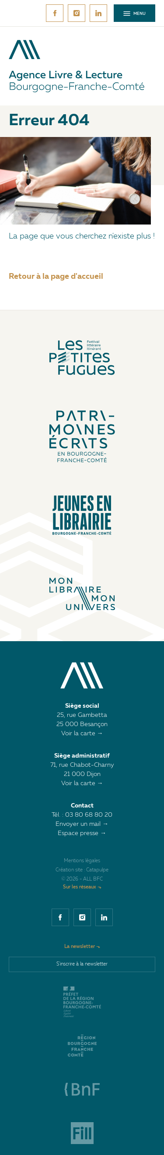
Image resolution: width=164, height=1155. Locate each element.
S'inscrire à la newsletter (82, 964)
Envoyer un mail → (82, 824)
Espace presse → (82, 833)
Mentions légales (82, 861)
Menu (134, 13)
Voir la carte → (82, 733)
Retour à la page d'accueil (56, 277)
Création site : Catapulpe (82, 870)
